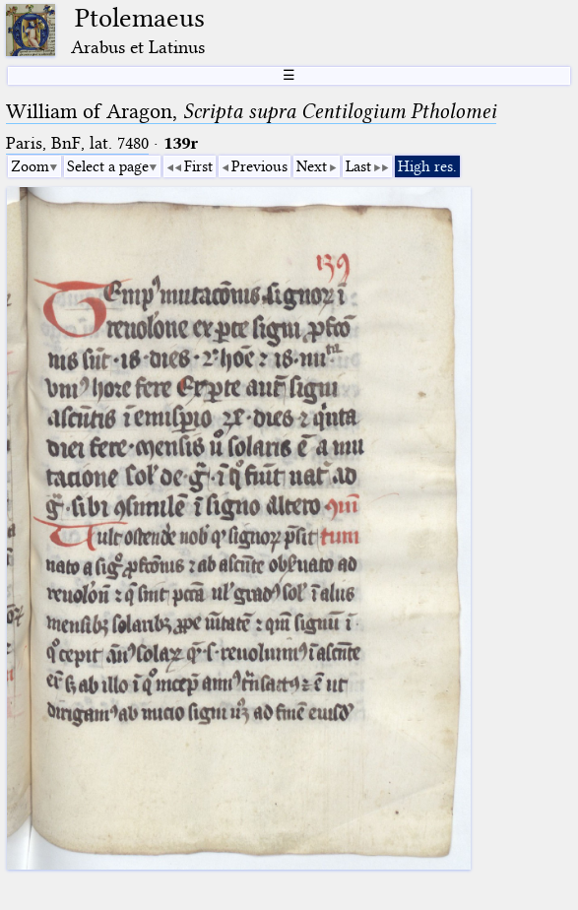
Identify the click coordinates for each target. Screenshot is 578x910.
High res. (427, 166)
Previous (259, 166)
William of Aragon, (251, 111)
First (198, 166)
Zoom (30, 166)
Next (311, 166)
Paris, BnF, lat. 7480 (77, 143)
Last (358, 166)
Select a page (108, 166)
